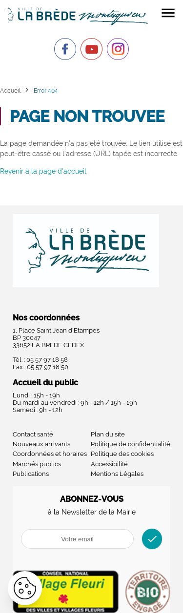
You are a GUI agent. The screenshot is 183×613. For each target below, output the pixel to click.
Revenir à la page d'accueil (43, 171)
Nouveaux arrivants (41, 444)
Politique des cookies (122, 453)
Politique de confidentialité (130, 444)
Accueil (10, 90)
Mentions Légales (117, 473)
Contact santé (33, 434)
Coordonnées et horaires (50, 453)
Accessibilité (109, 464)
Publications (31, 473)
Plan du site (108, 434)
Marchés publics (37, 464)
